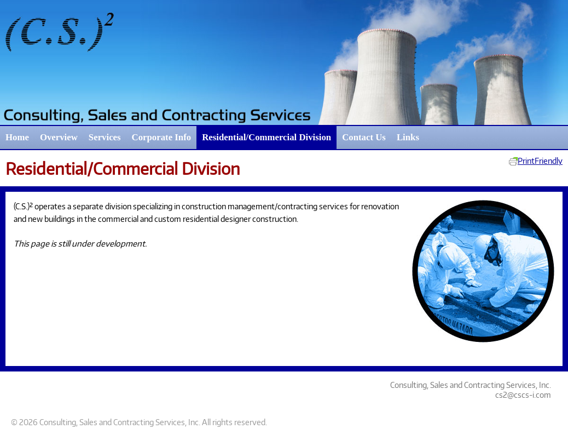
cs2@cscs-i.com (523, 394)
